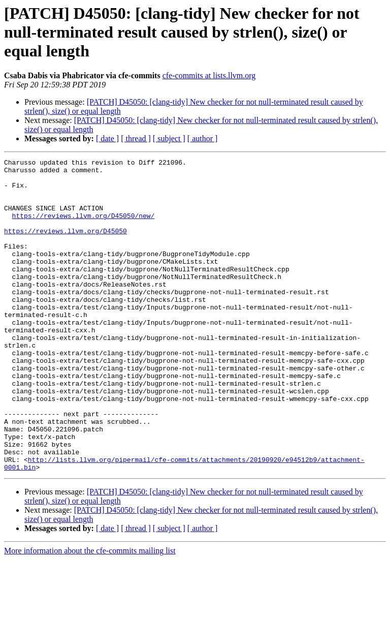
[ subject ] (169, 138)
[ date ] (107, 138)
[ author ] (202, 138)
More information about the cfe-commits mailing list (90, 613)
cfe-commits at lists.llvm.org (209, 75)
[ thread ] (136, 138)
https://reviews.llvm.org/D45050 (65, 246)
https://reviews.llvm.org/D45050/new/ (83, 227)
